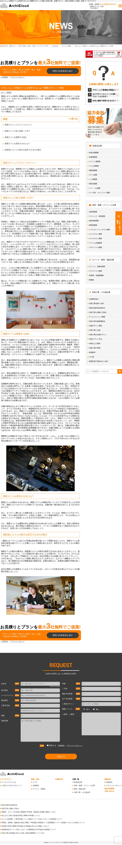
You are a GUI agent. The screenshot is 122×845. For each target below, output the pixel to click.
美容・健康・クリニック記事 (84, 785)
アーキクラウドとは (8, 782)
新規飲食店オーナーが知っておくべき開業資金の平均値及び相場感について (28, 829)
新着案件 (92, 352)
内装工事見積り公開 (96, 303)
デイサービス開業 (95, 271)
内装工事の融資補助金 (97, 321)
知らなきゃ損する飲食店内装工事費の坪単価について (20, 815)
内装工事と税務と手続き (98, 312)
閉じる (74, 119)
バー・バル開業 (94, 188)
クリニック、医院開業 (97, 216)
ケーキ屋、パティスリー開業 (99, 192)
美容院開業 (93, 212)
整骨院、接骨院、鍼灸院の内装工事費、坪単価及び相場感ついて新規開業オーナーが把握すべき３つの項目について (42, 822)
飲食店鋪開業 (94, 152)
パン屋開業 (93, 179)
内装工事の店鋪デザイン (98, 334)
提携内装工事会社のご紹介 (98, 361)
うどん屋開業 (94, 166)
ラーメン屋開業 (94, 161)
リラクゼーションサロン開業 (99, 229)
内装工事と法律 (94, 330)
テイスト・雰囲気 (39, 789)
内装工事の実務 (94, 348)
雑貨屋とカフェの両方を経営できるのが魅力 (23, 150)
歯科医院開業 (94, 220)
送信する (61, 756)
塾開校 (91, 280)
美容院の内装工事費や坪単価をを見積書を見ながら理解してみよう (25, 826)
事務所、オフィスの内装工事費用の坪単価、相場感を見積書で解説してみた (28, 812)
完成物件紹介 (94, 299)
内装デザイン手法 (95, 339)
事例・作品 (35, 779)
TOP (25, 46)
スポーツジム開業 (95, 247)
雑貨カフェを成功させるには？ (17, 143)
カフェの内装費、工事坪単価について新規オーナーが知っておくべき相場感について (31, 819)
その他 (91, 357)
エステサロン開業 (95, 234)
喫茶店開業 (93, 184)
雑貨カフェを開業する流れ (16, 137)
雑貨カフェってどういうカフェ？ (18, 125)
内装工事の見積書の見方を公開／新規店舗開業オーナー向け (23, 833)
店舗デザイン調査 (95, 325)
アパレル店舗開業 (95, 243)
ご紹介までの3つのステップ (11, 785)
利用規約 (61, 745)
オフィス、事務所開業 (97, 266)
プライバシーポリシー (18, 77)
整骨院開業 (93, 225)
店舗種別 (36, 785)
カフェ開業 (6, 93)
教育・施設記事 (79, 789)
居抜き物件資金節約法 (97, 308)
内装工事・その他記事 (82, 792)
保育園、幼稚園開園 (96, 275)
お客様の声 (59, 779)
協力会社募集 (109, 788)
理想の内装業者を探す (62, 71)
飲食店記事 (78, 782)
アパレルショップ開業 (97, 317)
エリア (35, 782)
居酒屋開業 (93, 157)
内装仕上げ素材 (94, 343)
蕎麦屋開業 (93, 170)
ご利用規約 (4, 77)
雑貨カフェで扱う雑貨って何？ (17, 131)
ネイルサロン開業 (95, 238)
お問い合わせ (109, 791)
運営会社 (108, 779)
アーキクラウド (5, 779)
